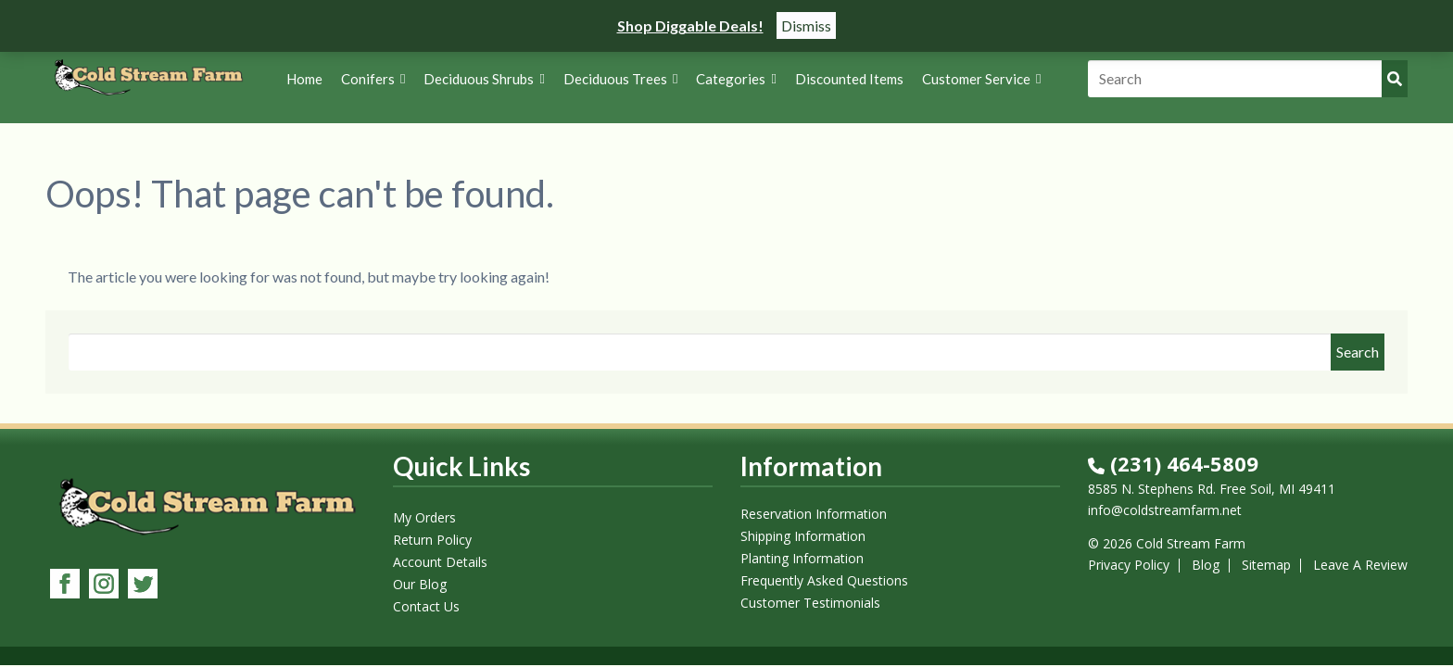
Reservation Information (813, 513)
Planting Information (802, 558)
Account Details (440, 562)
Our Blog (420, 584)
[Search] (1248, 78)
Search (1357, 351)
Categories (736, 78)
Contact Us (426, 606)
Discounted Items (849, 78)
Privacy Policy (1128, 564)
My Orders (424, 517)
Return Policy (432, 539)
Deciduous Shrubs (483, 78)
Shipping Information (802, 536)
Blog (1205, 564)
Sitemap (1266, 564)
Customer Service (981, 78)
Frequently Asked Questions (824, 580)
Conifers (373, 78)
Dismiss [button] (806, 25)
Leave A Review (1360, 564)
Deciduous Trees (620, 78)
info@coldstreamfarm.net (1165, 510)
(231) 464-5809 (1173, 463)
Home (304, 78)
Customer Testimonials (810, 602)
